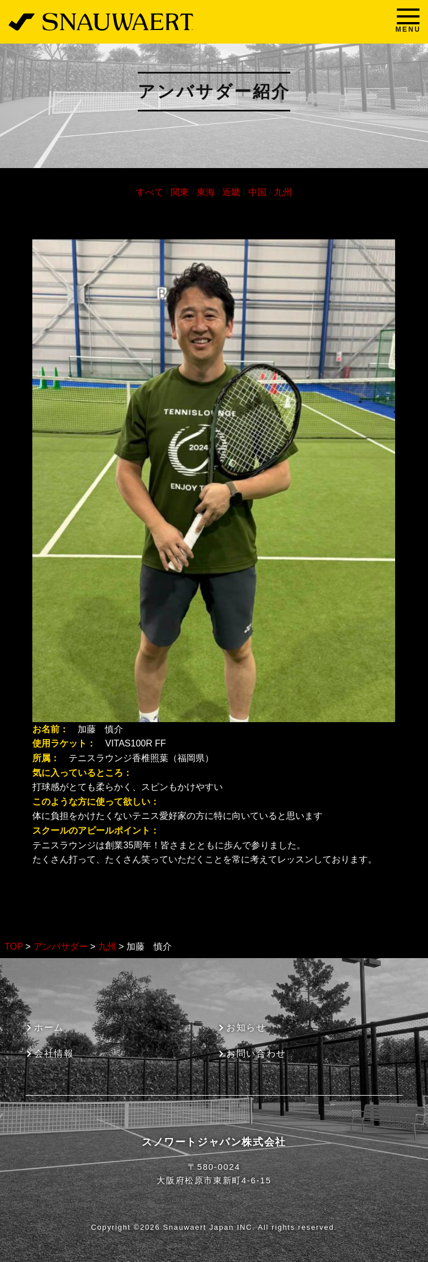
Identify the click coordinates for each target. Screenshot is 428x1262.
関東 (180, 192)
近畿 (231, 192)
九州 (283, 192)
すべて (149, 192)
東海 (206, 192)
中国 (257, 192)
